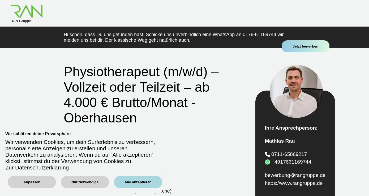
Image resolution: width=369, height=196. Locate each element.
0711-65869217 (289, 154)
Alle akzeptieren (138, 182)
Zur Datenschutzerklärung (37, 167)
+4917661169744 (291, 162)
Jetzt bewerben (305, 46)
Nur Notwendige (84, 182)
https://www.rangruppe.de (294, 183)
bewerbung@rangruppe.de (295, 175)
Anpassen (31, 182)
